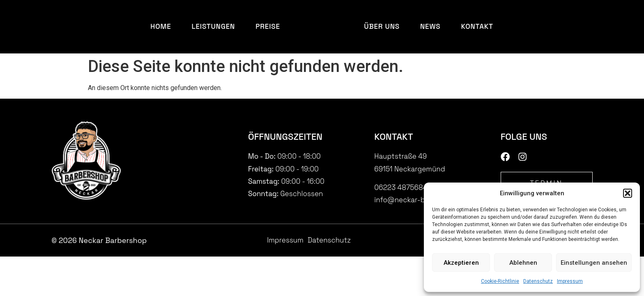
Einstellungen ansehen (594, 262)
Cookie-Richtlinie (500, 281)
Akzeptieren (461, 262)
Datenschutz (538, 281)
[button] (627, 193)
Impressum (570, 281)
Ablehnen (523, 262)
